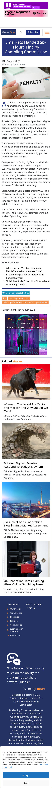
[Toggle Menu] (47, 32)
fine (4, 298)
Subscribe (33, 32)
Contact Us (15, 635)
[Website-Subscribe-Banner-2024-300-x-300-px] (26, 334)
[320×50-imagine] (26, 12)
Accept (26, 775)
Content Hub (16, 625)
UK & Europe (8, 293)
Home (29, 694)
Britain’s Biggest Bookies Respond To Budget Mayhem (23, 465)
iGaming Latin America (16, 630)
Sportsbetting (41, 302)
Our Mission (15, 609)
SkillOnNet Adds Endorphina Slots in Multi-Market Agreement (26, 523)
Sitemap (14, 621)
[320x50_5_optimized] (26, 5)
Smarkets (28, 302)
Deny (26, 783)
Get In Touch (16, 613)
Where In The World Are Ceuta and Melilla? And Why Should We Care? (26, 407)
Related (12, 361)
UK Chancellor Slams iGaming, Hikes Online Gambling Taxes (24, 582)
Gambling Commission (19, 298)
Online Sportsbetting (12, 302)
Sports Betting (22, 293)
